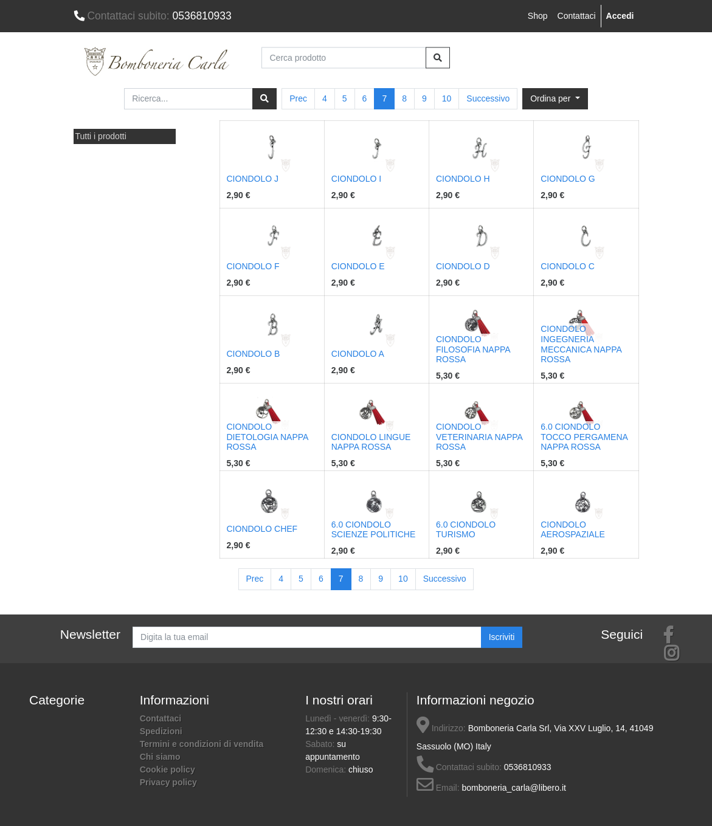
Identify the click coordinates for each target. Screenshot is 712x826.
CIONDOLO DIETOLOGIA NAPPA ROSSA (267, 437)
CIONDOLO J (253, 179)
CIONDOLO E (358, 266)
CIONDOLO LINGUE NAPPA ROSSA (371, 442)
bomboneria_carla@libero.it (514, 788)
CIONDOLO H (463, 179)
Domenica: (326, 769)
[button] (555, 98)
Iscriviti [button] (502, 637)
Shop (538, 16)
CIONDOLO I (356, 179)
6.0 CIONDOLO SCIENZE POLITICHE (373, 530)
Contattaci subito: (459, 767)
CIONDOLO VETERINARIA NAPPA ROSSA (479, 437)
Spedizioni (161, 731)
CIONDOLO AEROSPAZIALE (573, 530)
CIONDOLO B (253, 354)
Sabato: (321, 744)
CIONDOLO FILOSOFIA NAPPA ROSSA (473, 349)
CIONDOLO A (357, 354)
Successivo (488, 98)
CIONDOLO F (253, 266)
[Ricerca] (264, 98)
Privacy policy (168, 782)
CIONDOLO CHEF (262, 529)
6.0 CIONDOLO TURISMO (466, 530)
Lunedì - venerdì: (338, 718)
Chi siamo (160, 757)
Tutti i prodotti (100, 136)
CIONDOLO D (463, 266)
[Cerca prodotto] (343, 57)
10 (447, 98)
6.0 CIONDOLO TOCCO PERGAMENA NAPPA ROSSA (584, 437)
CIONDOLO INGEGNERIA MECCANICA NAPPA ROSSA (581, 344)
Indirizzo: (441, 728)
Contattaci (577, 16)
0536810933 (153, 16)
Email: (438, 788)
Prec (298, 98)
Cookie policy (167, 769)
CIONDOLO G (568, 179)
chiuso (360, 769)
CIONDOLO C (568, 266)
